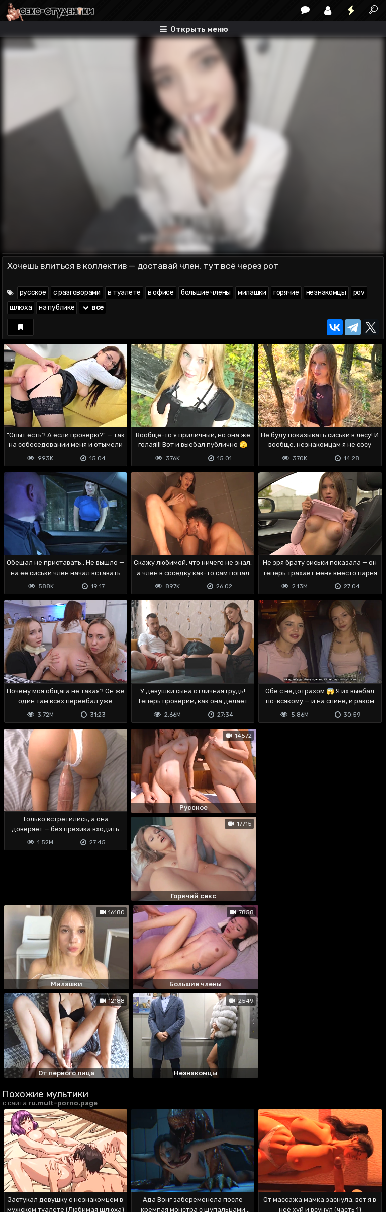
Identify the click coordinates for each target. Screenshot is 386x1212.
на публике (56, 307)
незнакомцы (326, 292)
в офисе (161, 292)
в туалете (124, 292)
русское (33, 292)
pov (359, 292)
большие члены (206, 292)
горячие (286, 292)
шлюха (21, 307)
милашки (252, 292)
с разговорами (77, 292)
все (92, 307)
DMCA (18, 1163)
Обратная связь (107, 1163)
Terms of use (53, 1163)
